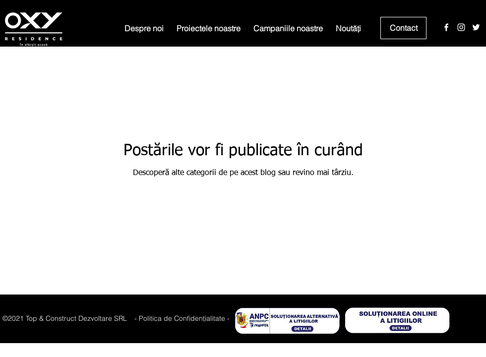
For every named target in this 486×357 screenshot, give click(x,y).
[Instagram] (461, 27)
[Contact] (403, 28)
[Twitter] (476, 27)
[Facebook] (446, 27)
